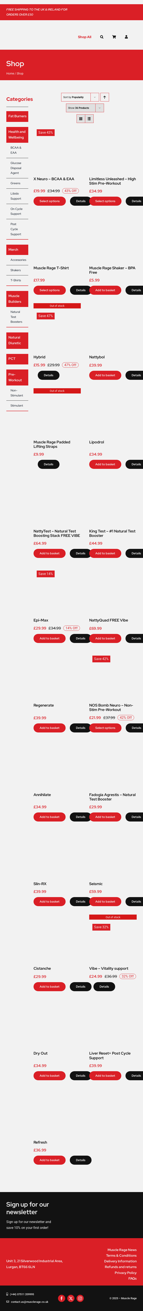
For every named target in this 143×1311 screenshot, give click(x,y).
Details (81, 201)
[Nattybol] (113, 306)
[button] (102, 37)
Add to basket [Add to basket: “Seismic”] (105, 901)
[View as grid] (81, 119)
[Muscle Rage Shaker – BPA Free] (113, 217)
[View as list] (89, 119)
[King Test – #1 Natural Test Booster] (113, 480)
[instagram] (80, 1298)
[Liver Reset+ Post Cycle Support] (113, 1002)
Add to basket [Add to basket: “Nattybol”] (105, 375)
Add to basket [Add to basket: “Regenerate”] (49, 728)
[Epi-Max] (57, 569)
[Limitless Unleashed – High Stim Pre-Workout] (113, 128)
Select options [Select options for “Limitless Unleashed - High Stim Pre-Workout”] (105, 201)
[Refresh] (57, 1092)
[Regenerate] (57, 654)
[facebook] (61, 1298)
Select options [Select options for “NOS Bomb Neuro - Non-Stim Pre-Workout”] (105, 728)
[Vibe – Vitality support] (113, 917)
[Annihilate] (57, 744)
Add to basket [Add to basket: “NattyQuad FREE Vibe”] (105, 638)
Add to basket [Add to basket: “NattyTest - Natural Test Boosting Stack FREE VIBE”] (49, 553)
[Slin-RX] (57, 833)
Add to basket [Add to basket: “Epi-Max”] (49, 638)
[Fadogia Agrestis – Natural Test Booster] (113, 744)
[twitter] (70, 1298)
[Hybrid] (57, 306)
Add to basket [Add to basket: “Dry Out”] (49, 1076)
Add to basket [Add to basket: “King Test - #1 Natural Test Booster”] (105, 553)
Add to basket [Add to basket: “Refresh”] (49, 1160)
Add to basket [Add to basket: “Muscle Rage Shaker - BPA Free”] (105, 290)
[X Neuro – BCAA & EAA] (57, 128)
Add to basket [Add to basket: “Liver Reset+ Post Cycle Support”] (105, 1076)
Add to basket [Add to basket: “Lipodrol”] (105, 464)
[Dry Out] (57, 1002)
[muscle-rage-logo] (26, 35)
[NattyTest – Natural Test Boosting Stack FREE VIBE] (57, 480)
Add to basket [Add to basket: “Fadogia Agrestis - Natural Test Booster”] (105, 817)
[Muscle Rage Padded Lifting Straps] (57, 391)
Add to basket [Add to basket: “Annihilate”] (49, 817)
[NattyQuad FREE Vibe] (113, 569)
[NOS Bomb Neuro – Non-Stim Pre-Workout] (113, 654)
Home (10, 73)
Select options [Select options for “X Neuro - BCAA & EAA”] (50, 201)
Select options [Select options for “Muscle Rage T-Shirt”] (50, 290)
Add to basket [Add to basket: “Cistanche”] (49, 986)
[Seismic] (113, 833)
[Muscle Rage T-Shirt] (57, 217)
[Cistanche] (57, 917)
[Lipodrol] (113, 391)
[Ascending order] (105, 97)
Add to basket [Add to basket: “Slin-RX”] (49, 901)
